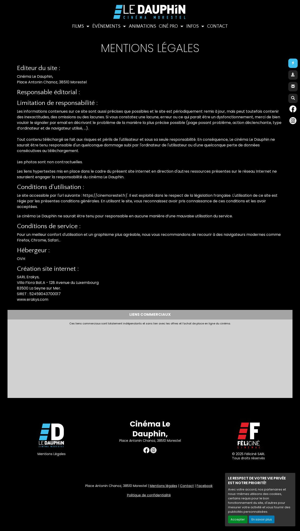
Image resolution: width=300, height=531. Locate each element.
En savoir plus (261, 519)
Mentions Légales (52, 454)
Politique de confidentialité (149, 495)
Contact (187, 485)
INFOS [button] (193, 26)
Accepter (238, 519)
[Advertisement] (124, 360)
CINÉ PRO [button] (169, 26)
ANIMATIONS (142, 26)
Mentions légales (163, 485)
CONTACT (217, 26)
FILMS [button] (78, 26)
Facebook (205, 485)
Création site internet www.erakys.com (265, 515)
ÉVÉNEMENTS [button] (107, 26)
